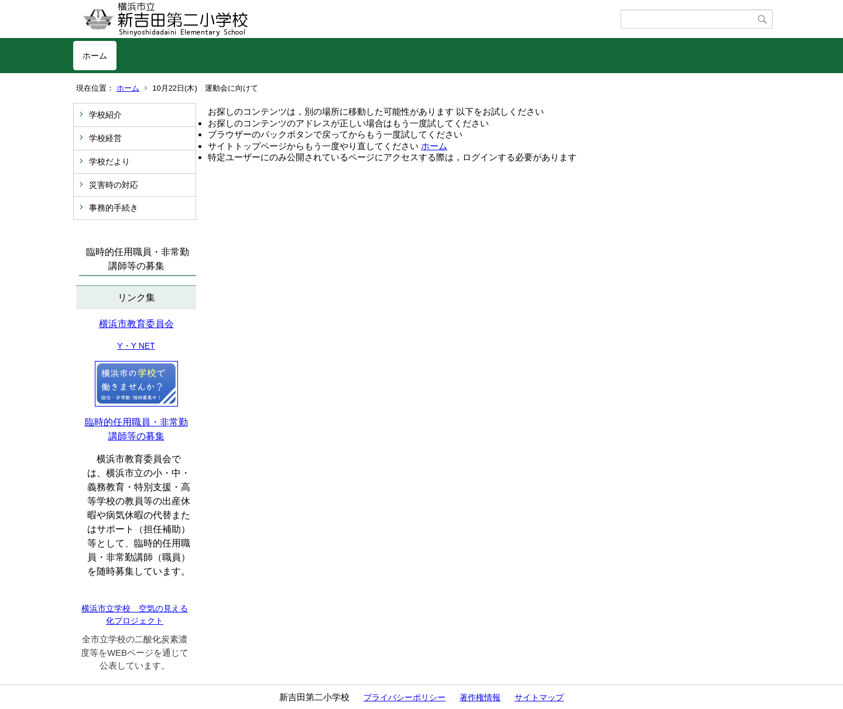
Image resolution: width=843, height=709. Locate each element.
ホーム (95, 55)
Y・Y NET (136, 345)
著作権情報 (480, 697)
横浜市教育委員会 (136, 324)
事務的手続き (113, 207)
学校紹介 (105, 114)
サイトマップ (539, 697)
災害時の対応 (113, 185)
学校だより (109, 161)
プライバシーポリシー (405, 697)
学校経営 (105, 138)
